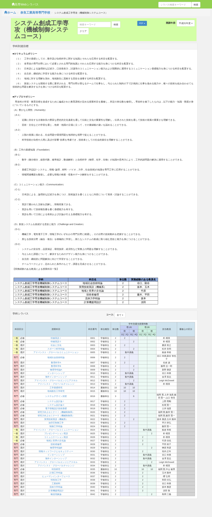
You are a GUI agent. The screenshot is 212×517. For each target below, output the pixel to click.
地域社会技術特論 (56, 357)
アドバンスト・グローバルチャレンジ (56, 384)
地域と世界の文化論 (56, 440)
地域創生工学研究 (56, 391)
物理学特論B (56, 447)
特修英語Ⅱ (56, 341)
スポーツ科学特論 (56, 349)
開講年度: (171, 23)
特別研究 (56, 469)
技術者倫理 (56, 444)
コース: (110, 314)
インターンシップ (56, 373)
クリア (83, 31)
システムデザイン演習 (56, 396)
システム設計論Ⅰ (56, 401)
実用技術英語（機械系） (56, 419)
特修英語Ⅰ (56, 338)
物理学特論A (56, 369)
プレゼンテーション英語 (56, 433)
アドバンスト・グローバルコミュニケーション (56, 352)
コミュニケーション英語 (56, 437)
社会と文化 (56, 345)
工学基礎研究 (56, 387)
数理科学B (56, 366)
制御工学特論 (56, 426)
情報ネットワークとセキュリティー (56, 451)
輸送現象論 (56, 494)
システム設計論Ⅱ (56, 405)
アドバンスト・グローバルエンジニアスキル (56, 380)
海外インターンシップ (56, 377)
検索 (196, 4)
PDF (142, 23)
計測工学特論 (56, 472)
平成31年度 (186, 23)
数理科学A (56, 362)
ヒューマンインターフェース (56, 476)
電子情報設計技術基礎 (56, 408)
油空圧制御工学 (56, 422)
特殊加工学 (56, 480)
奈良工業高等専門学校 (35, 12)
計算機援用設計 (56, 490)
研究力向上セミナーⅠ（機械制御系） (56, 412)
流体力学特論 (56, 487)
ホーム (10, 12)
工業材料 (56, 483)
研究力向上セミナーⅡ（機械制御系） (56, 415)
